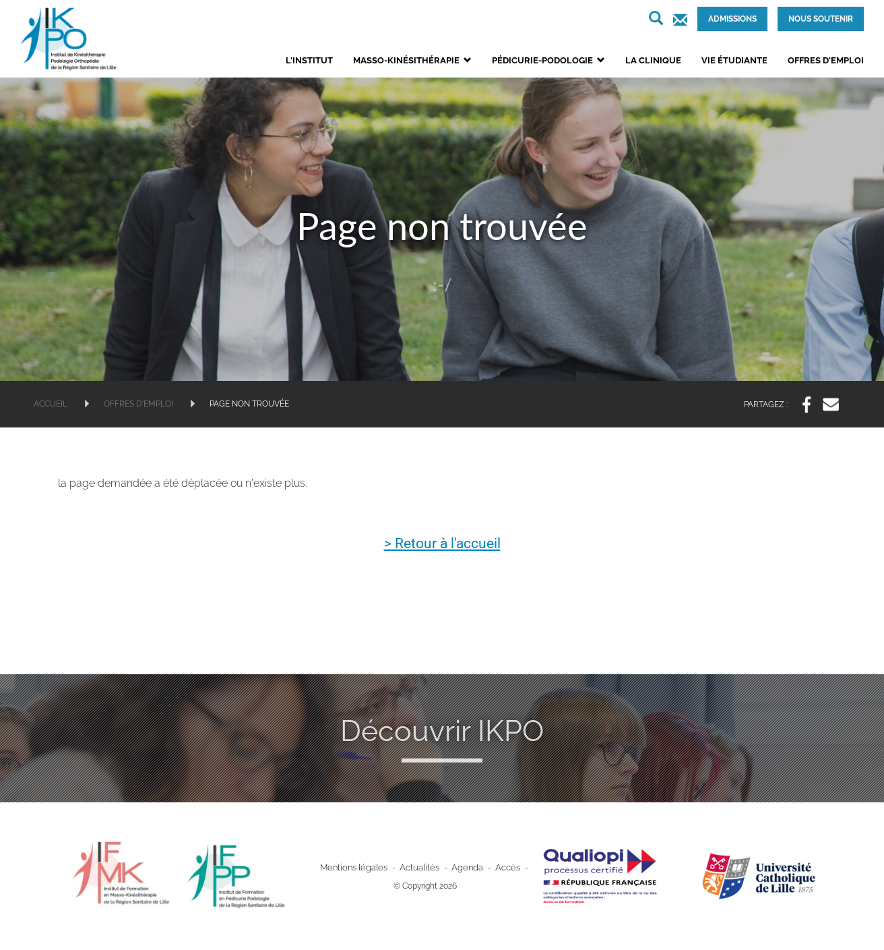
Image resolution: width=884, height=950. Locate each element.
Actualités (420, 868)
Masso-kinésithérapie (412, 60)
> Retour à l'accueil (442, 544)
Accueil (50, 404)
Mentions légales (358, 868)
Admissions (732, 19)
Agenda (464, 868)
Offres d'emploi (826, 60)
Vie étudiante (734, 60)
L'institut (309, 60)
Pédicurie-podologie (548, 60)
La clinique (653, 60)
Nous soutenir (820, 19)
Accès (502, 868)
